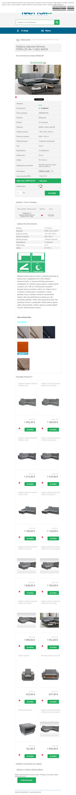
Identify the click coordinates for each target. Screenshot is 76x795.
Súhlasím (70, 8)
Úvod (17, 39)
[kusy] (19, 193)
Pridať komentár (27, 780)
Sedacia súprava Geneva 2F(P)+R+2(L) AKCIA (50, 439)
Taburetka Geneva (25, 710)
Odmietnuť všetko (59, 8)
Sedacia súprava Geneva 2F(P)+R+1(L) (27, 384)
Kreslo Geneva (23, 655)
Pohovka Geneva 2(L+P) (50, 655)
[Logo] (37, 12)
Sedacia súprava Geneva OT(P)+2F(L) (27, 493)
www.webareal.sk (35, 792)
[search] (57, 22)
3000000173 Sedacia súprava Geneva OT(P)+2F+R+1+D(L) (27, 215)
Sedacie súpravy (26, 39)
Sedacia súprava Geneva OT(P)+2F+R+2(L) (27, 602)
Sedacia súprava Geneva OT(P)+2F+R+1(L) (27, 548)
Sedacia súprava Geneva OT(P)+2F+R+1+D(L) (50, 602)
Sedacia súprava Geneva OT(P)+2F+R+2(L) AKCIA (50, 711)
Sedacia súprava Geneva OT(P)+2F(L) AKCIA (50, 493)
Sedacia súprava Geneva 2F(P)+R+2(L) (27, 439)
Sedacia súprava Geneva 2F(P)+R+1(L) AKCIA (50, 384)
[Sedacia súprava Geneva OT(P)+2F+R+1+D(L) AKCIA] (38, 65)
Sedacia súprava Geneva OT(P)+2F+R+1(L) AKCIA (50, 548)
